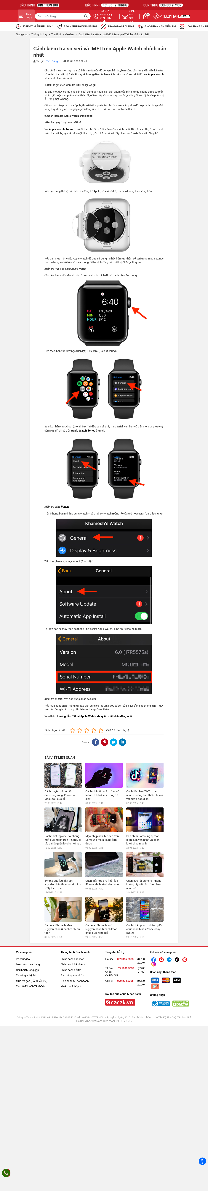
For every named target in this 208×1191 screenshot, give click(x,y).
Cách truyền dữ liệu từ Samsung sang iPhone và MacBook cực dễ (60, 795)
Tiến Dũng (52, 61)
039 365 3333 (144, 20)
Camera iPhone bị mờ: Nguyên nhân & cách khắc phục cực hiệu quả (101, 879)
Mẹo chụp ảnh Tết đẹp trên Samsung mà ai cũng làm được (102, 815)
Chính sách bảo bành (73, 914)
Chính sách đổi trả (71, 920)
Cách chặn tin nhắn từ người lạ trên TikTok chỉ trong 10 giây (102, 795)
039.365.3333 (125, 909)
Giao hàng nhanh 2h (72, 925)
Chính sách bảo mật (72, 909)
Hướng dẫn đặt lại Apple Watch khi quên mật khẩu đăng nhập (95, 716)
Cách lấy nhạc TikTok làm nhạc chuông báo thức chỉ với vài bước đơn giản (144, 795)
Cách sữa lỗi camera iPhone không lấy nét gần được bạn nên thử (143, 859)
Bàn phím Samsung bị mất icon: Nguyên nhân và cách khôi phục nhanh (142, 815)
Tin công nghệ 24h (26, 925)
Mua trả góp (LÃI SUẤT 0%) (31, 931)
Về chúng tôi (23, 909)
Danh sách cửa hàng (28, 914)
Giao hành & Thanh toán (75, 931)
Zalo (202, 1161)
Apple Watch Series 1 (62, 129)
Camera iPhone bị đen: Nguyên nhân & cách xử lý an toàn (62, 879)
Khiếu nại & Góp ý (71, 936)
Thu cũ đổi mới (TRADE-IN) (31, 936)
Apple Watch (156, 74)
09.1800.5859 (126, 918)
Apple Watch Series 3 (84, 430)
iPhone (65, 506)
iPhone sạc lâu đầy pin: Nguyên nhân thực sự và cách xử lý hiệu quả (62, 859)
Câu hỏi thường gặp (27, 920)
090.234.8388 (125, 931)
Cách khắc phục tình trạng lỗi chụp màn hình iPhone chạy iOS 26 (144, 879)
